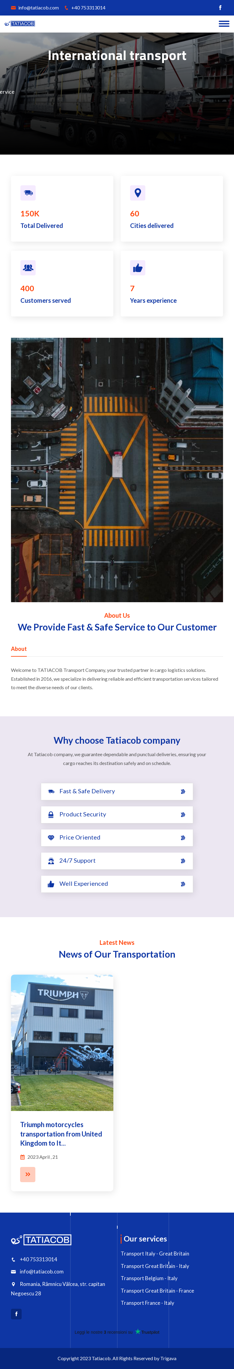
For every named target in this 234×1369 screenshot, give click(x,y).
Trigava (168, 1358)
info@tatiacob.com (35, 7)
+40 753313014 (84, 7)
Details (132, 115)
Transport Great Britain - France (157, 1290)
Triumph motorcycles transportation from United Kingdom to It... (61, 1133)
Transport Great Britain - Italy (155, 1266)
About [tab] (19, 648)
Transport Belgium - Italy (149, 1278)
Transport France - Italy (147, 1303)
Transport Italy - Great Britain (155, 1253)
